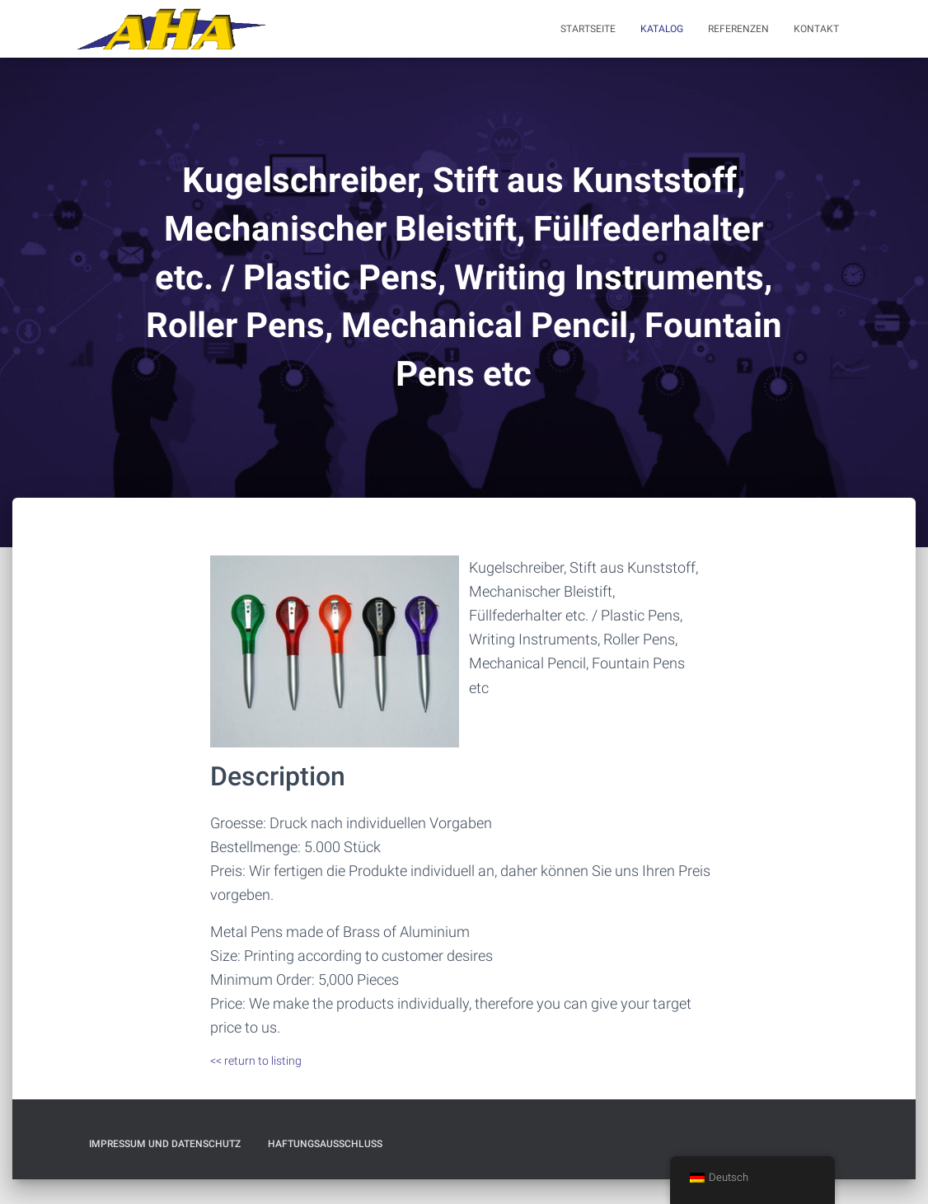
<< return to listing (256, 1060)
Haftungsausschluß (325, 1144)
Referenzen (738, 29)
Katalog (661, 29)
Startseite (588, 29)
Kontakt (816, 29)
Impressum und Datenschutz (165, 1144)
